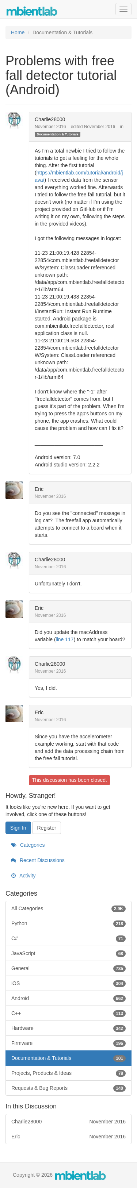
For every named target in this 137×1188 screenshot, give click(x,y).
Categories (28, 845)
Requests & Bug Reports (68, 1088)
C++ (68, 1013)
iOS (68, 983)
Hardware (68, 1028)
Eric (39, 489)
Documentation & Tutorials (57, 134)
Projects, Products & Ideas (68, 1073)
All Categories (68, 908)
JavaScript (68, 953)
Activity (23, 875)
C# (68, 938)
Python (68, 923)
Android (68, 998)
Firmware (68, 1043)
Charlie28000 (50, 119)
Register (46, 828)
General (68, 968)
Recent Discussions (38, 860)
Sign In (18, 828)
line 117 (65, 639)
